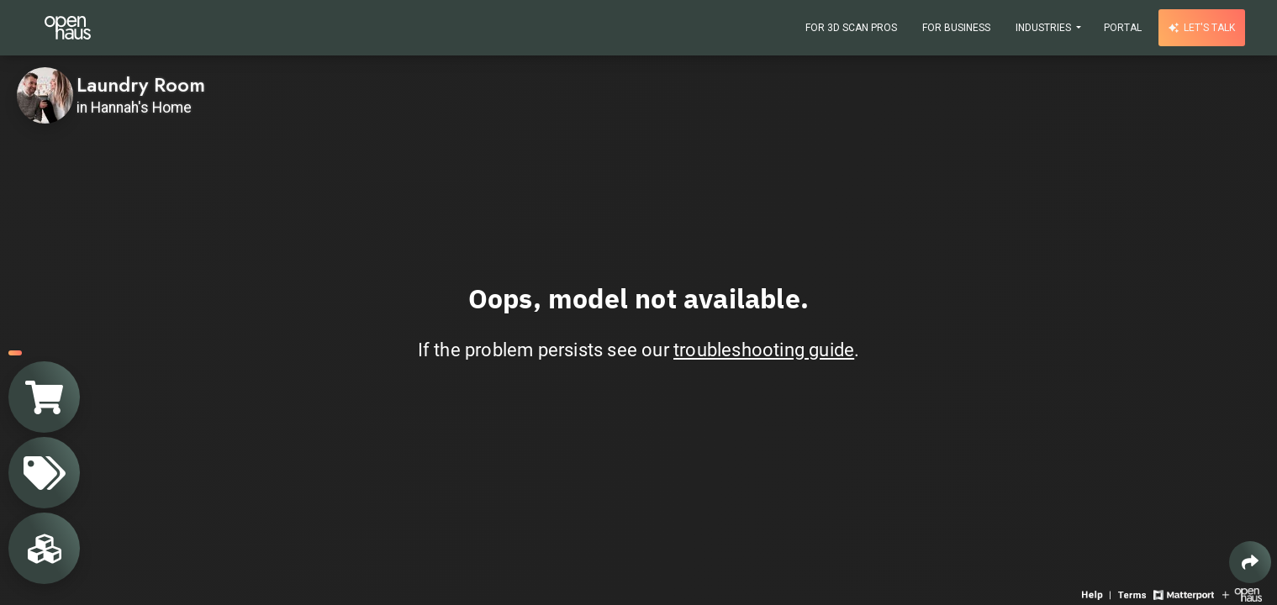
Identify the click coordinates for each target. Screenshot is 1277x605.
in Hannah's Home (134, 107)
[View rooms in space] (44, 548)
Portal (1123, 28)
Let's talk (1202, 28)
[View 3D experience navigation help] (1098, 594)
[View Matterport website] (1183, 594)
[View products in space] (44, 472)
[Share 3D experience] (1250, 562)
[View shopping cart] (44, 397)
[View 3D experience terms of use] (1133, 594)
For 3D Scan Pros (851, 28)
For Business (956, 28)
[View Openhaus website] (1242, 594)
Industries (1045, 28)
